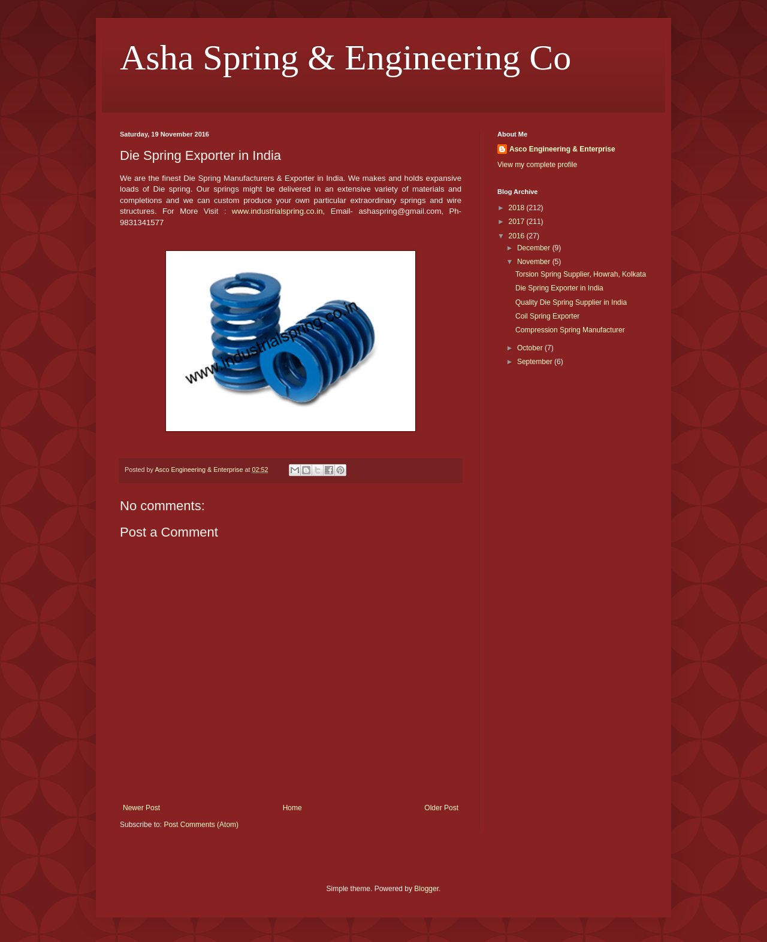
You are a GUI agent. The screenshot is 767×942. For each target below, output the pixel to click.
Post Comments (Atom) (201, 824)
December (534, 248)
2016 (518, 236)
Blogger (426, 889)
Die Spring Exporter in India (559, 288)
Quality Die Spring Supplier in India (571, 302)
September (535, 362)
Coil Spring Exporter (547, 316)
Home (292, 808)
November (534, 262)
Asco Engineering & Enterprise (562, 149)
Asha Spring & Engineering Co (345, 57)
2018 (518, 208)
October (531, 348)
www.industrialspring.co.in (277, 211)
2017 (518, 221)
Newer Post (141, 808)
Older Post (441, 808)
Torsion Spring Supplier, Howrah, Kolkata (580, 274)
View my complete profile (537, 164)
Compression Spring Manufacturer (570, 330)
